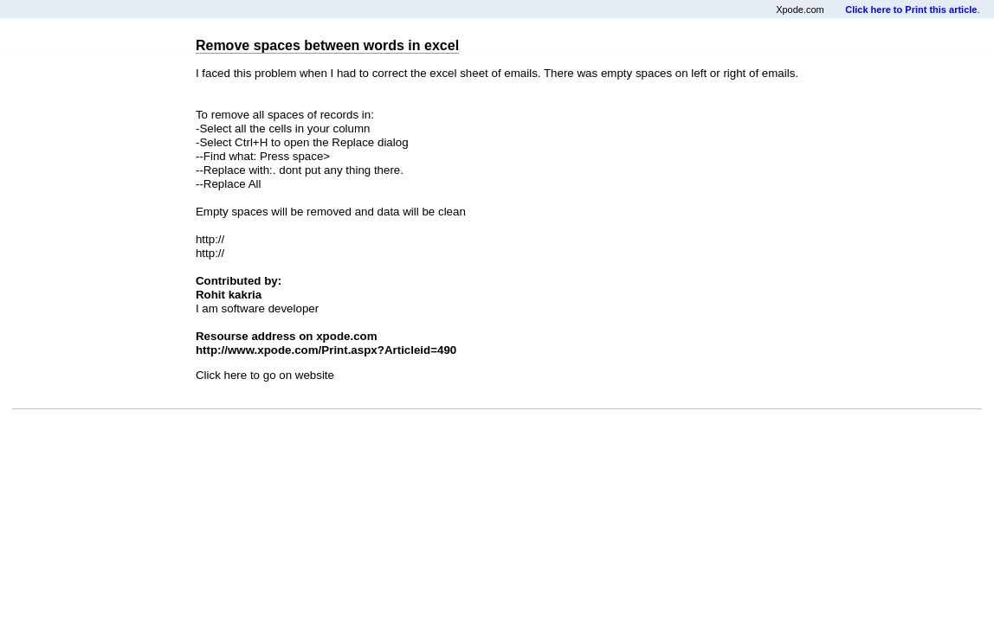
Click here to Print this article (911, 9)
